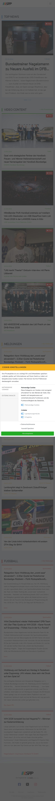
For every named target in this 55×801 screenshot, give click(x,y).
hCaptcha (28, 417)
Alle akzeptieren (27, 433)
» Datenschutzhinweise (27, 424)
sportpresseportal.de (32, 414)
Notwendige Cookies (7, 388)
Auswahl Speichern (27, 428)
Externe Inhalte (8, 396)
